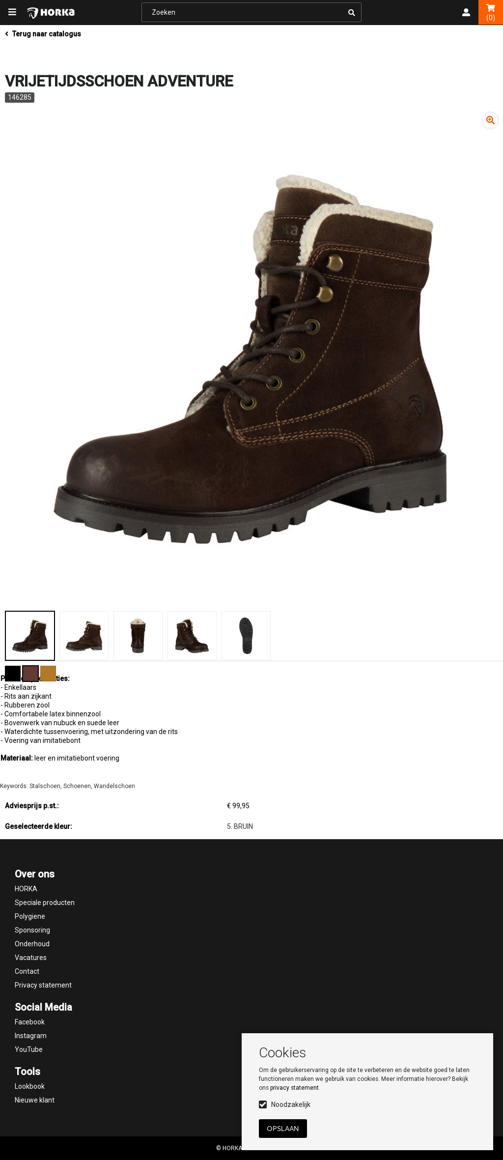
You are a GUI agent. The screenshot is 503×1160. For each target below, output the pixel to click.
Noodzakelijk (290, 1104)
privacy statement (294, 1087)
